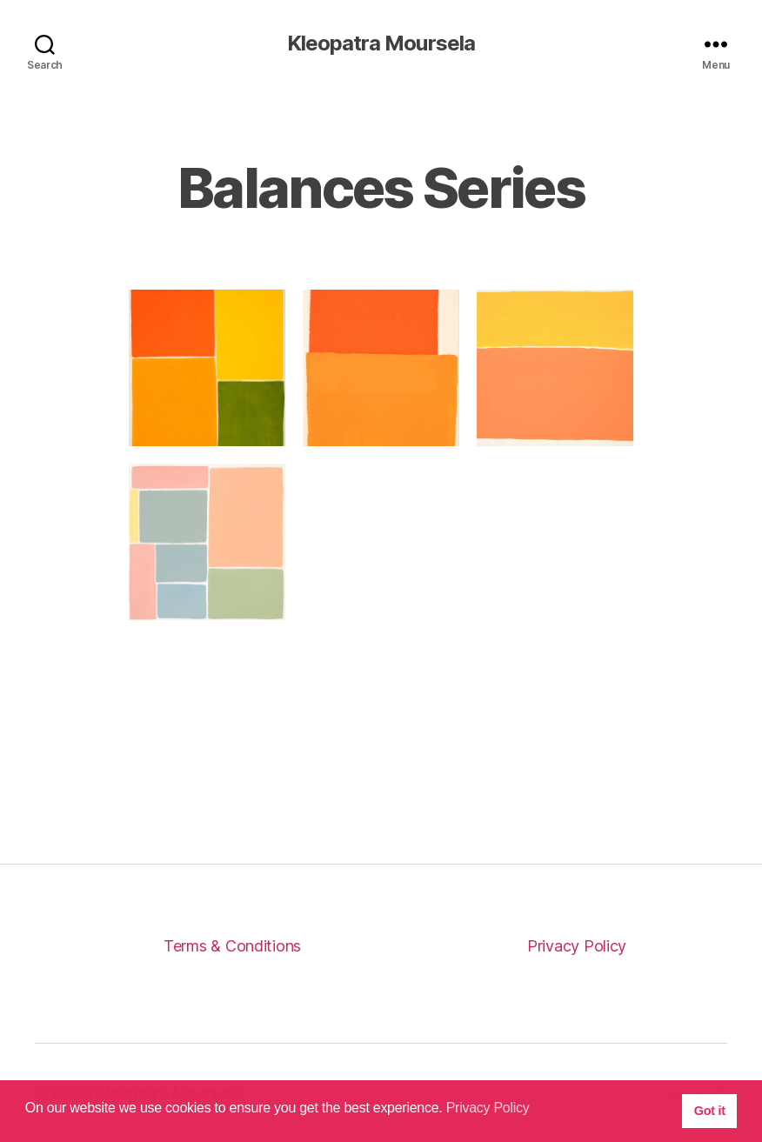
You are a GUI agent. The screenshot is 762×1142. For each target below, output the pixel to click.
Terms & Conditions (232, 946)
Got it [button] (709, 1111)
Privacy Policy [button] (488, 1107)
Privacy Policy (576, 946)
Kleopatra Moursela (380, 43)
